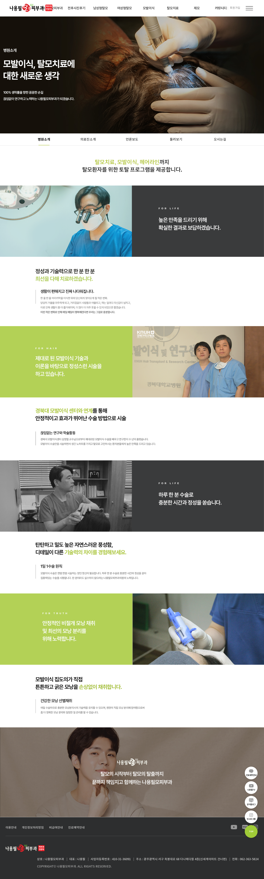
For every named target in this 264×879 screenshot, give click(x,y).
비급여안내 (56, 827)
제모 (197, 8)
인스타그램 (251, 819)
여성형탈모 (124, 8)
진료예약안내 (251, 775)
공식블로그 (251, 804)
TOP (251, 831)
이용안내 (11, 827)
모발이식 (149, 8)
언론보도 (132, 139)
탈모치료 (173, 8)
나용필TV (251, 790)
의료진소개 (88, 139)
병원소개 (44, 139)
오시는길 (220, 139)
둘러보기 (176, 139)
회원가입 (235, 8)
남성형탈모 (100, 8)
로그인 (221, 8)
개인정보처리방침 (33, 827)
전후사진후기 (76, 8)
